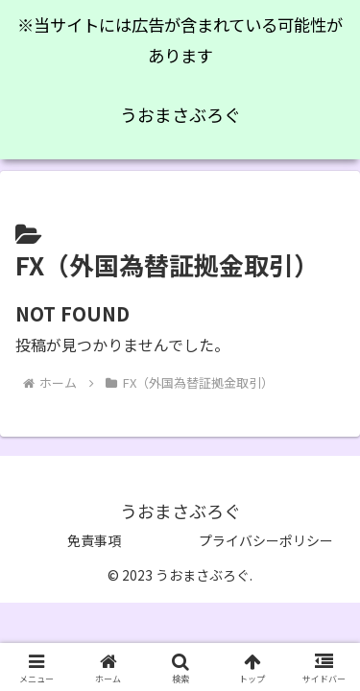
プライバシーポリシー (266, 540)
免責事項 (94, 540)
